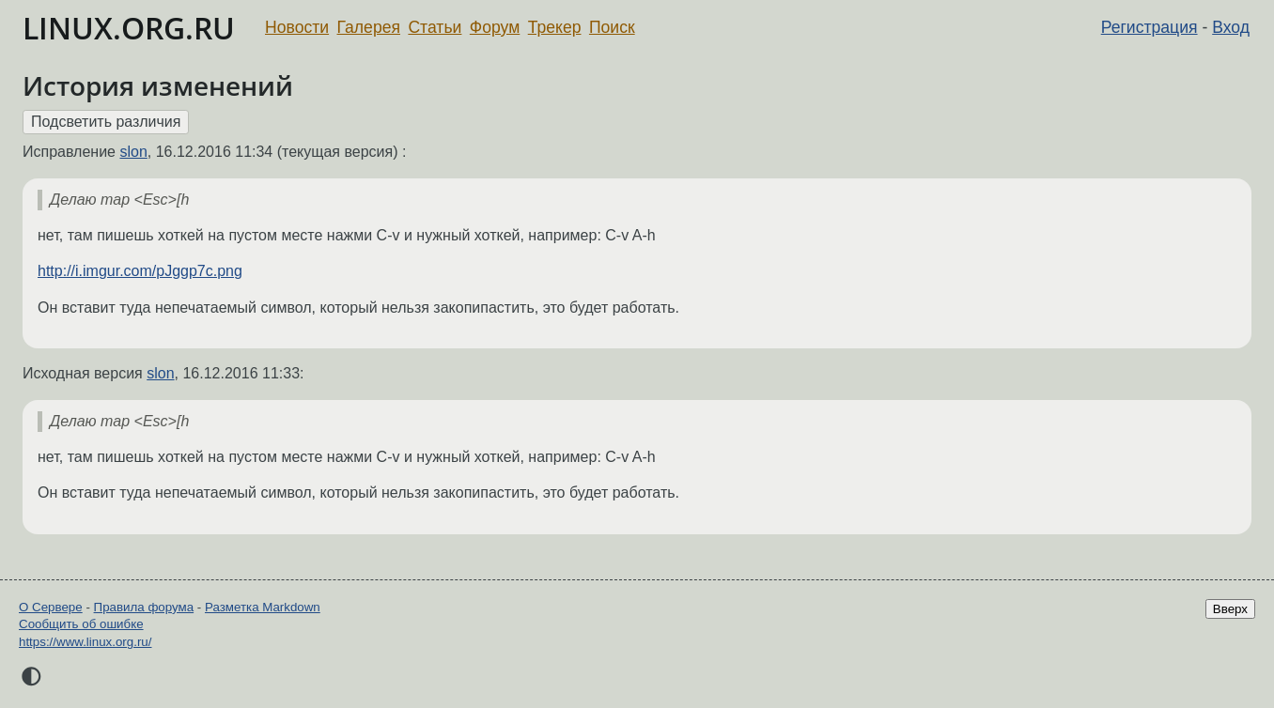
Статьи (434, 27)
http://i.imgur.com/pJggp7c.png (140, 271)
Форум (495, 27)
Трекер (555, 27)
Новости (297, 27)
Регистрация (1149, 27)
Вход (1231, 27)
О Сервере (51, 607)
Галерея (368, 27)
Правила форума (144, 607)
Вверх (1230, 609)
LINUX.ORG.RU (129, 28)
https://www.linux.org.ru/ (85, 642)
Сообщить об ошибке (81, 624)
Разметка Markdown (262, 607)
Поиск (612, 27)
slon (133, 152)
